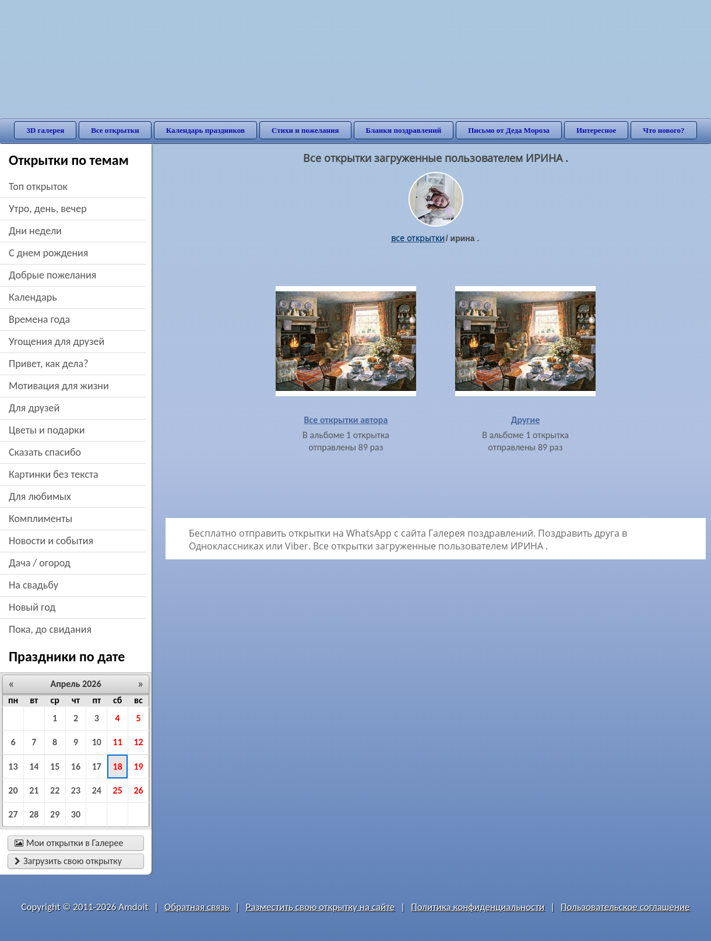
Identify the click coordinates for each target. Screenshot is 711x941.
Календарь (33, 297)
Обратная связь (197, 907)
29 (54, 814)
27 (12, 814)
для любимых (40, 496)
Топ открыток (38, 186)
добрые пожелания (52, 275)
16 (75, 766)
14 (33, 766)
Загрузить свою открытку (68, 860)
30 (75, 814)
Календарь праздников (205, 130)
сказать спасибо (45, 452)
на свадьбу (33, 585)
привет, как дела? (49, 363)
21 (33, 790)
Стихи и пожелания (305, 130)
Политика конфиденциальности (477, 907)
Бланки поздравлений (404, 130)
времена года (39, 319)
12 (138, 742)
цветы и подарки (47, 430)
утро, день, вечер (48, 208)
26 (138, 790)
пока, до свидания (50, 629)
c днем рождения (48, 252)
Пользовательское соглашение (625, 907)
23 (75, 790)
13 (12, 766)
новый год (32, 607)
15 (54, 766)
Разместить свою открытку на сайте (320, 907)
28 (33, 814)
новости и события (51, 540)
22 (54, 790)
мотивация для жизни (59, 385)
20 (12, 790)
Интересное (596, 130)
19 (138, 766)
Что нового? (663, 130)
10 (96, 742)
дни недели (35, 230)
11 (117, 742)
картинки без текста (53, 474)
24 (96, 790)
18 (117, 766)
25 (117, 790)
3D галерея (45, 130)
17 (96, 766)
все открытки (418, 238)
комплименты (40, 518)
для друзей (34, 407)
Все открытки (115, 130)
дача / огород (40, 562)
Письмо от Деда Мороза (509, 130)
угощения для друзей (56, 341)
